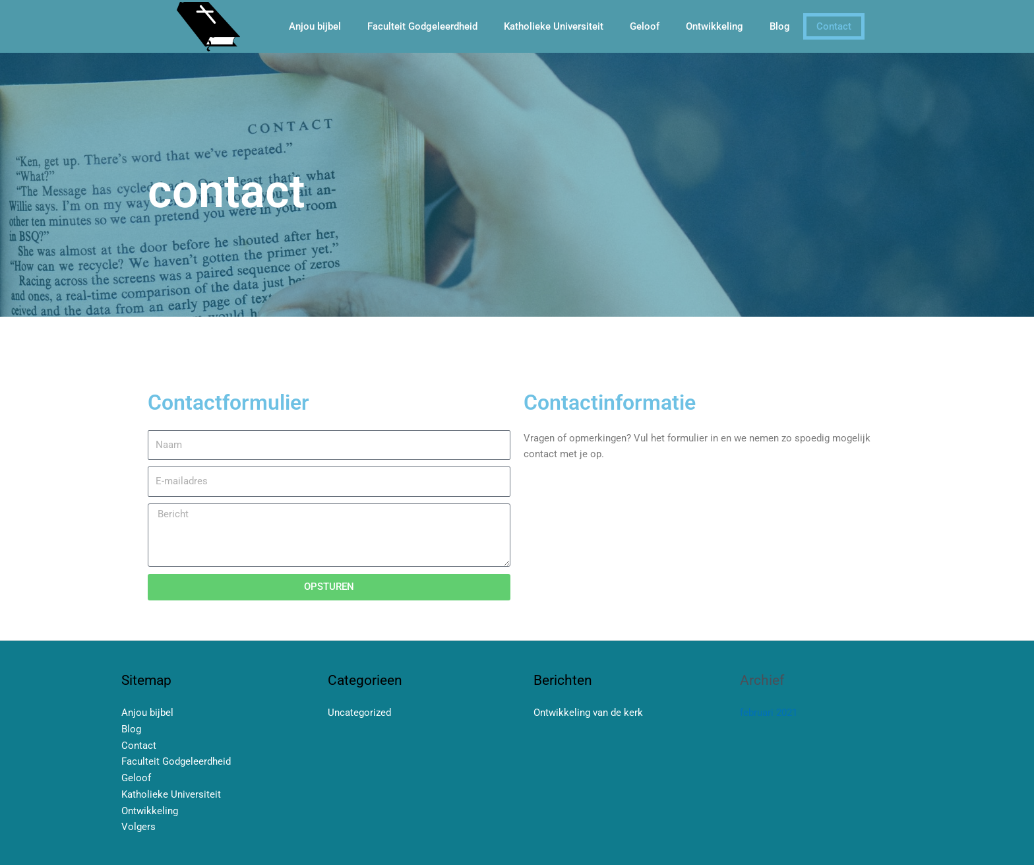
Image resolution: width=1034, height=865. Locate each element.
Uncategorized (359, 713)
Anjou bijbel (315, 26)
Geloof (644, 26)
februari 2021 (768, 713)
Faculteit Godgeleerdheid (422, 26)
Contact (833, 26)
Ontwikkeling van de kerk (588, 713)
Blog (780, 26)
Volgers (138, 827)
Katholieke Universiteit (553, 26)
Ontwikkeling (714, 26)
